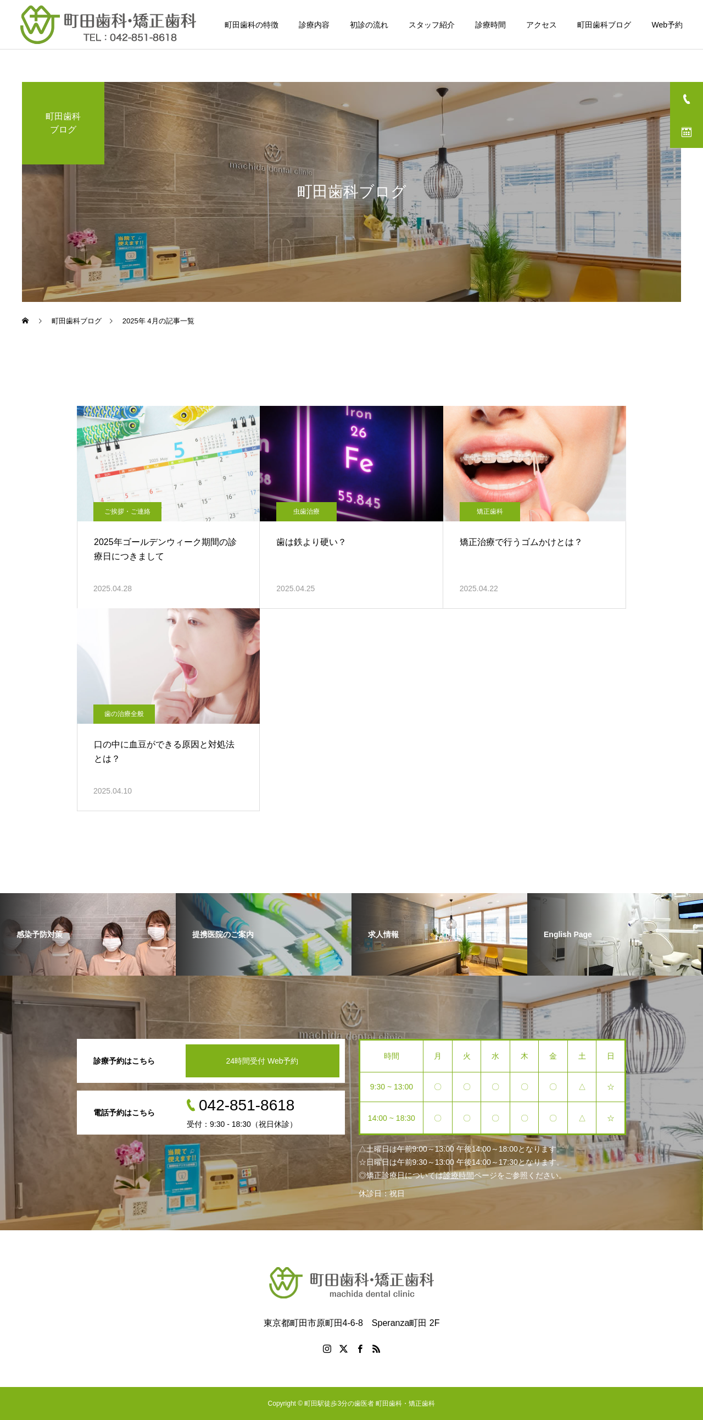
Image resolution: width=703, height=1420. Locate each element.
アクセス (541, 24)
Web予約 (667, 24)
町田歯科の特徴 (251, 24)
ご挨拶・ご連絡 (127, 511)
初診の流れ (369, 24)
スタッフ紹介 (432, 24)
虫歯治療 (306, 511)
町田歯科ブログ (604, 24)
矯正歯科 (490, 511)
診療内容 (314, 24)
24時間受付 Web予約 (262, 1060)
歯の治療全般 (124, 714)
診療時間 (490, 24)
